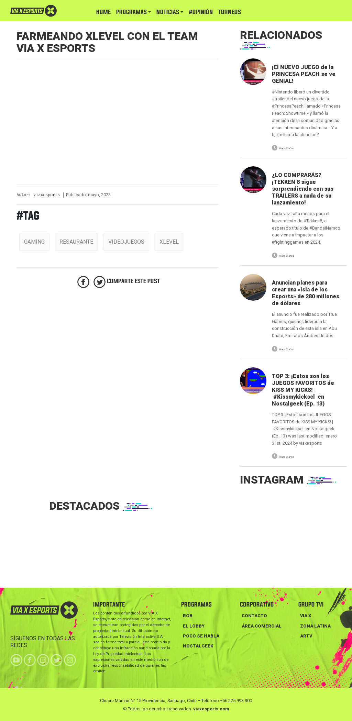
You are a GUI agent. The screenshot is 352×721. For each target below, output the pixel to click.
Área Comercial (262, 626)
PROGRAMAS (131, 12)
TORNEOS (229, 12)
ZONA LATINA (315, 626)
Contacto (254, 615)
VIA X (305, 615)
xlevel (169, 242)
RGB (187, 615)
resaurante (76, 242)
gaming (34, 242)
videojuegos (126, 242)
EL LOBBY (194, 626)
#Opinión (201, 12)
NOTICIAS (167, 12)
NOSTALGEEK (198, 645)
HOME (103, 12)
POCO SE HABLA (201, 636)
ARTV (306, 636)
